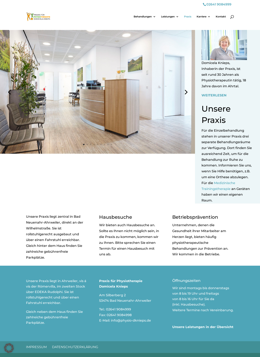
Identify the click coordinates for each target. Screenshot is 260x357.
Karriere (201, 16)
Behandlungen (143, 16)
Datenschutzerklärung (75, 347)
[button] (9, 348)
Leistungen (168, 16)
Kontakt (221, 16)
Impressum (36, 347)
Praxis (187, 16)
